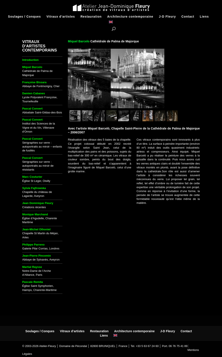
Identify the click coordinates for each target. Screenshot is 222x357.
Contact (187, 16)
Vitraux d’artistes (60, 16)
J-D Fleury (167, 16)
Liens (204, 16)
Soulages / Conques (24, 16)
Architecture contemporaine (130, 16)
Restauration (91, 16)
